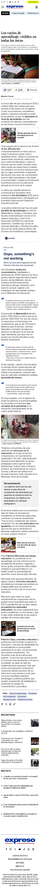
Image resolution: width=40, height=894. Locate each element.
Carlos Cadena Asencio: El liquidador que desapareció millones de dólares (18, 787)
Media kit (20, 866)
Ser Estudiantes (9, 696)
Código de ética (20, 856)
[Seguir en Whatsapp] (31, 90)
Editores (20, 863)
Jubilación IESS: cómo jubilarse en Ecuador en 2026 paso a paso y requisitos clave (20, 815)
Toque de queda (18, 13)
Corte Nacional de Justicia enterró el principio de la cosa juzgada (20, 805)
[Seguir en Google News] (7, 90)
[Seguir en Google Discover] (19, 90)
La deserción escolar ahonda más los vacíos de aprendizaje (26, 628)
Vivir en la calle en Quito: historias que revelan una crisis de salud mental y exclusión (11, 752)
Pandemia (32, 693)
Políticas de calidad (20, 870)
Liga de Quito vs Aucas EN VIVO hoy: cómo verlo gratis (20, 796)
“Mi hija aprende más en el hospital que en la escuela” (26, 135)
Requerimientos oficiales (20, 859)
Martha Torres (7, 96)
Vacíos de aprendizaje (17, 693)
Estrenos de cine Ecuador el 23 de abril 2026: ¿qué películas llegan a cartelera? (12, 740)
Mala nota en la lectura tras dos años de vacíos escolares (26, 545)
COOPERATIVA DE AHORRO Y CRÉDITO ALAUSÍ (17, 732)
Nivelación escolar (25, 699)
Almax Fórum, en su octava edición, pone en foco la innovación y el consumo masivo (11, 723)
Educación (22, 696)
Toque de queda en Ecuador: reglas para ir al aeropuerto (12, 761)
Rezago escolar (9, 699)
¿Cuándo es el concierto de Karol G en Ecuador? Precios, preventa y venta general (20, 777)
